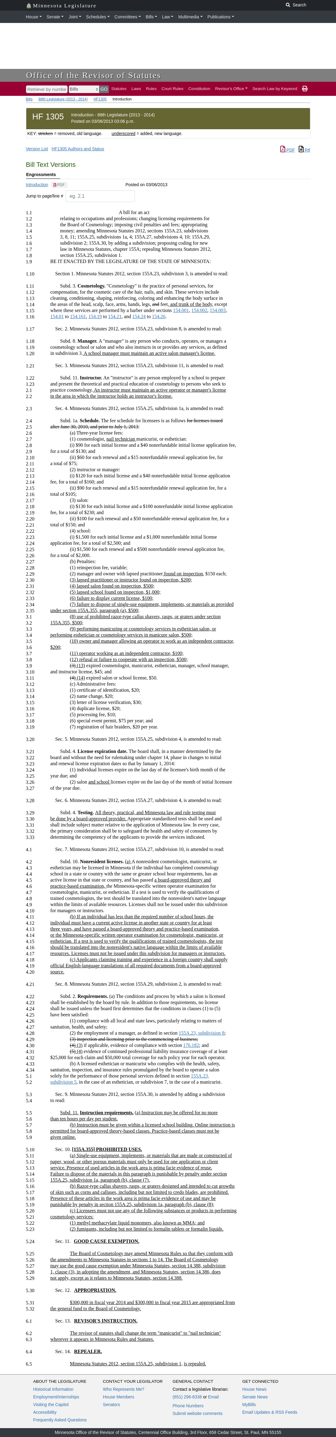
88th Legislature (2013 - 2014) (63, 99)
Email (213, 1396)
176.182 (191, 1045)
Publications (219, 16)
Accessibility (45, 1412)
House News (254, 1389)
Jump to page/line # (44, 196)
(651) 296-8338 (187, 1396)
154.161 (78, 316)
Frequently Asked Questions (60, 1419)
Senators (111, 1404)
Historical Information (53, 1389)
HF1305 (100, 99)
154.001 (181, 310)
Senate (53, 16)
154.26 (158, 316)
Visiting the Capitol (51, 1404)
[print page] (305, 88)
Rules (151, 88)
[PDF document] (59, 185)
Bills (150, 16)
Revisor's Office (229, 88)
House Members (119, 1396)
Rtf (304, 150)
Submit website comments (198, 1413)
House (32, 16)
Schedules (96, 16)
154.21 (114, 316)
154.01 (57, 316)
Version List (37, 148)
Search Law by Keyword (275, 88)
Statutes (119, 88)
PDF (287, 150)
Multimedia (188, 16)
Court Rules (172, 88)
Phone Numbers (188, 1405)
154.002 (199, 310)
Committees (126, 16)
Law (166, 16)
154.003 (218, 310)
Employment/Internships (56, 1396)
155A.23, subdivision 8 (201, 1033)
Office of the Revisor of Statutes (93, 75)
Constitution (199, 88)
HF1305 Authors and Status (78, 148)
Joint (73, 16)
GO (104, 89)
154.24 (139, 316)
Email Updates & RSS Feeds (269, 1412)
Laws (136, 88)
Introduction (37, 184)
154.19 (95, 316)
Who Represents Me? (123, 1389)
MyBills (249, 1404)
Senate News (255, 1396)
